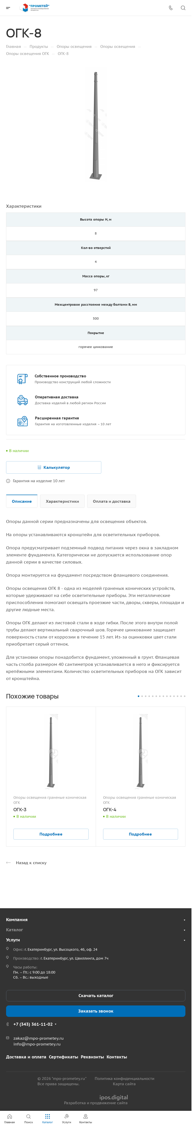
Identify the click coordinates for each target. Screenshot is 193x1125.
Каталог (14, 930)
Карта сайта (124, 1083)
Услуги (13, 940)
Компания (17, 919)
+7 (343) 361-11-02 (33, 1024)
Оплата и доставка (111, 501)
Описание (22, 501)
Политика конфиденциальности (124, 1078)
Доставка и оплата (26, 1057)
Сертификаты (63, 1057)
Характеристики (62, 501)
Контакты (117, 1057)
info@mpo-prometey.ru (37, 1043)
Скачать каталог (96, 995)
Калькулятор (57, 467)
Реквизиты (92, 1057)
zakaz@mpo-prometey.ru (38, 1038)
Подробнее (51, 834)
